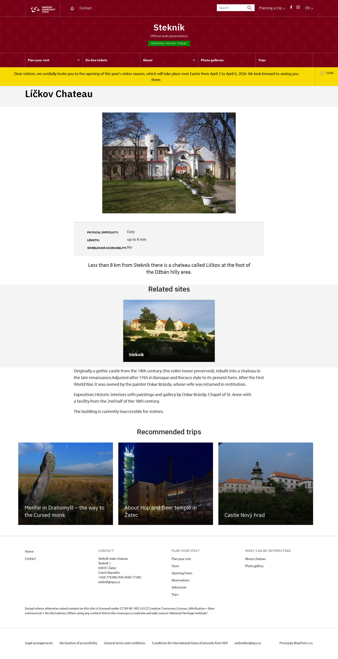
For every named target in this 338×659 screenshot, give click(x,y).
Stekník (169, 28)
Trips (175, 596)
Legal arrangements (39, 644)
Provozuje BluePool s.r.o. (296, 644)
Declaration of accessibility (79, 644)
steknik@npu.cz (109, 583)
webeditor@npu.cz (251, 644)
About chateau (255, 560)
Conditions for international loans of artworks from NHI (193, 644)
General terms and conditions (127, 644)
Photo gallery (254, 567)
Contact (86, 8)
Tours (175, 567)
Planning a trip (272, 8)
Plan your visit (181, 560)
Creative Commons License (168, 610)
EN (309, 8)
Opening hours (182, 574)
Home (29, 553)
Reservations (180, 581)
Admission (179, 588)
